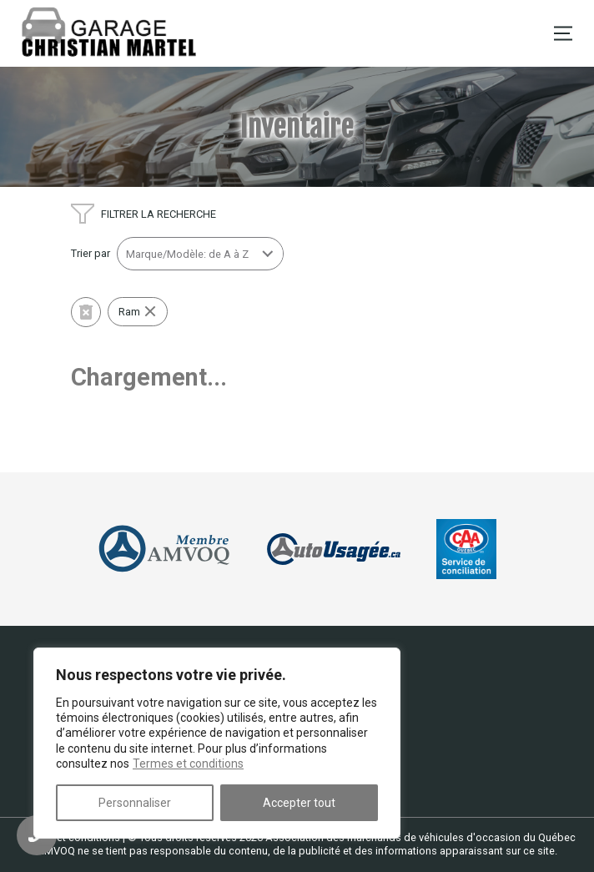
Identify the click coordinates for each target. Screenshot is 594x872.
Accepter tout (299, 802)
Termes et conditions (188, 763)
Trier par (90, 253)
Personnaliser (134, 802)
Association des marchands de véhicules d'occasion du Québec (420, 837)
